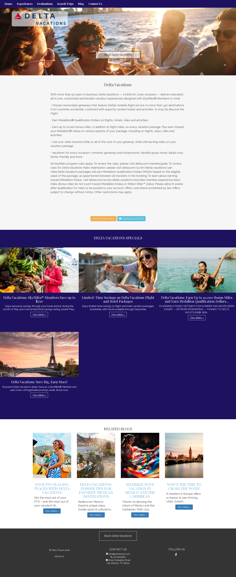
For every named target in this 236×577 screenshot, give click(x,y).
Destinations (45, 4)
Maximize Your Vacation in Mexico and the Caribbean (140, 490)
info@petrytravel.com (119, 554)
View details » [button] (39, 314)
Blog (81, 4)
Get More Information (103, 218)
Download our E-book (131, 218)
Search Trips (65, 4)
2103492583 (119, 557)
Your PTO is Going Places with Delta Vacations (52, 488)
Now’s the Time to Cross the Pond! (184, 486)
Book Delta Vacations (118, 54)
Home (8, 4)
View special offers (118, 71)
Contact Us (95, 4)
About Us (59, 556)
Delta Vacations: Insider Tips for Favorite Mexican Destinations (96, 490)
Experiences (25, 4)
